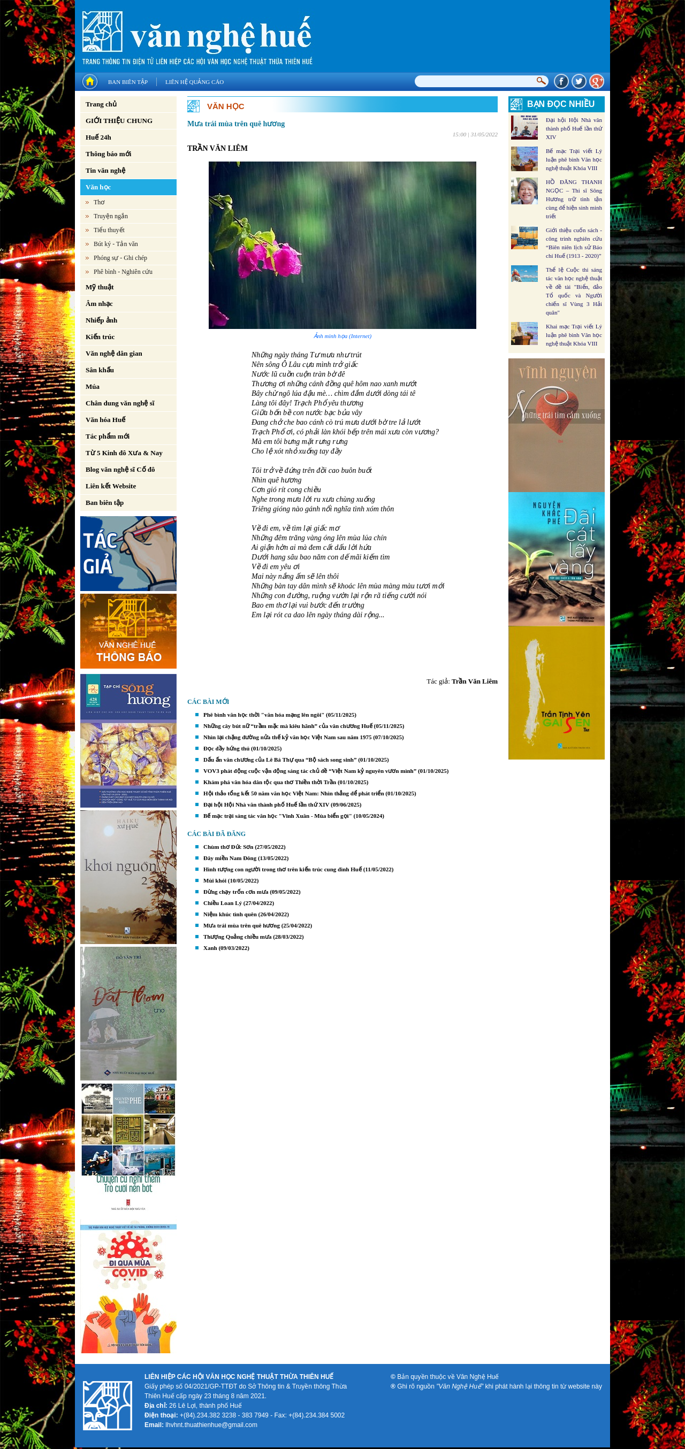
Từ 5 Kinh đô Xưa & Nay (124, 453)
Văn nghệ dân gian (114, 353)
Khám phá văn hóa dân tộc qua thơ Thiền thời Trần (269, 782)
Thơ (99, 202)
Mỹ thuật (100, 287)
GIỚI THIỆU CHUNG (119, 121)
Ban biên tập (128, 82)
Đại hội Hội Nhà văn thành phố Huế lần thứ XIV (266, 804)
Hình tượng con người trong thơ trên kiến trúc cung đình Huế (282, 869)
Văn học (98, 187)
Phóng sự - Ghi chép (120, 258)
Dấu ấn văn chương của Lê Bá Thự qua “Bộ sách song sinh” (279, 759)
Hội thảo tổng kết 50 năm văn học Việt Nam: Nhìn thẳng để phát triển (293, 793)
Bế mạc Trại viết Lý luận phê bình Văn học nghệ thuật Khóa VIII (574, 159)
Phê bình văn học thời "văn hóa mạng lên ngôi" (263, 714)
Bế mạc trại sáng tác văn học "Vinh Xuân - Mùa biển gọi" (277, 815)
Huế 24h (98, 137)
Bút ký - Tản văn (116, 244)
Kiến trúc (100, 337)
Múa (93, 386)
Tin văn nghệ (105, 170)
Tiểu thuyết (109, 230)
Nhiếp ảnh (101, 320)
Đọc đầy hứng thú (226, 748)
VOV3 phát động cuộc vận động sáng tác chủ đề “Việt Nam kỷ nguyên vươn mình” (309, 771)
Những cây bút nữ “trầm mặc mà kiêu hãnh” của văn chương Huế (287, 726)
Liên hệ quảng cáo (194, 82)
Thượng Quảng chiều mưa (237, 936)
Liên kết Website (111, 486)
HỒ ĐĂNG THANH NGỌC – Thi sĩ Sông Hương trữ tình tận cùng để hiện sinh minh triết (574, 199)
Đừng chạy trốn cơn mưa (235, 891)
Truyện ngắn (111, 216)
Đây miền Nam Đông (229, 858)
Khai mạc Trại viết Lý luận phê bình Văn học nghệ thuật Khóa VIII (574, 335)
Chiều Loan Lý (222, 903)
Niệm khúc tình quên (230, 914)
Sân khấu (100, 370)
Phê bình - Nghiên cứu (123, 271)
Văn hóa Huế (105, 420)
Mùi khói (214, 880)
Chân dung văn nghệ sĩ (120, 403)
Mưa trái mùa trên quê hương (241, 925)
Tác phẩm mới (108, 436)
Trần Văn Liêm (475, 681)
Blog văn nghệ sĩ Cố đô (120, 469)
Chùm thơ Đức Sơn (228, 847)
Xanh (210, 948)
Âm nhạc (99, 304)
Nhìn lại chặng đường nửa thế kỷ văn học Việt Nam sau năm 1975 (287, 737)
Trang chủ (101, 104)
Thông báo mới (108, 154)
